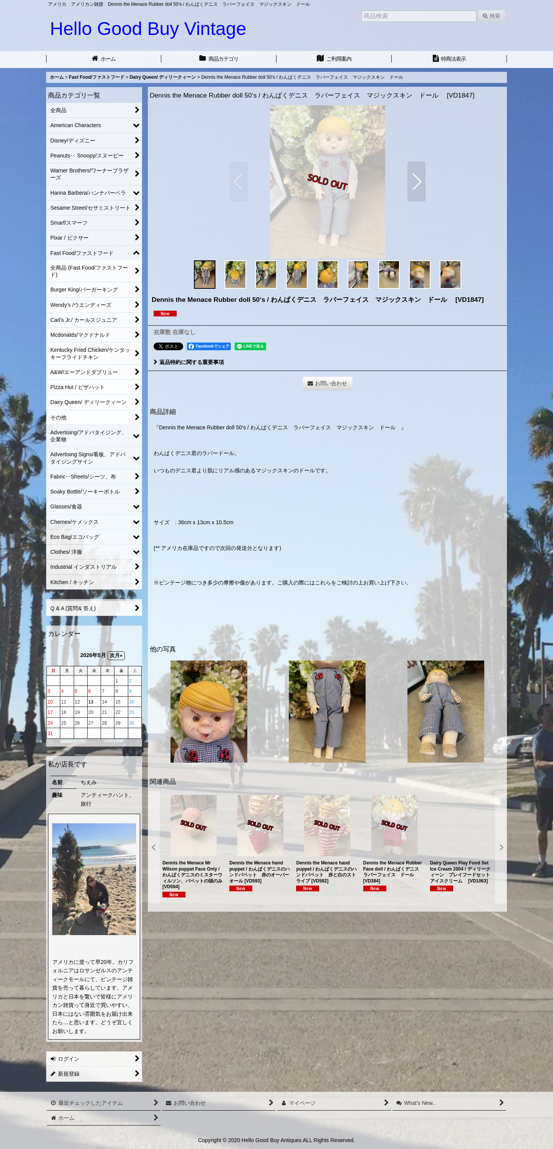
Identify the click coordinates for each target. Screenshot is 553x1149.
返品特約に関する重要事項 (189, 362)
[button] (239, 182)
